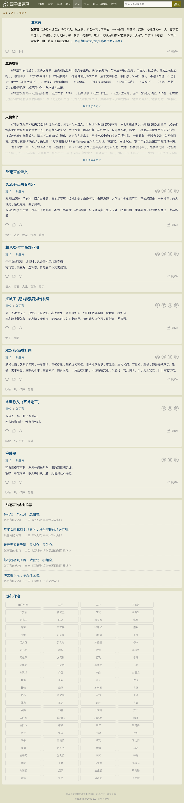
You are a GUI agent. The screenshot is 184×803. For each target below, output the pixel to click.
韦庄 (98, 725)
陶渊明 (23, 770)
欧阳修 (98, 619)
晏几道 (61, 642)
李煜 (135, 657)
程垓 (60, 650)
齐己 (60, 672)
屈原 (60, 770)
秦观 (135, 627)
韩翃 (135, 755)
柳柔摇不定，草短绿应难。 (23, 575)
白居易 (136, 672)
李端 (98, 747)
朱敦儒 (98, 642)
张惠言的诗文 (17, 172)
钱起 (98, 702)
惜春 (33, 235)
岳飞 (98, 657)
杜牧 (23, 687)
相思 (17, 338)
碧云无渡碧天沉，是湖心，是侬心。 (29, 545)
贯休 (135, 687)
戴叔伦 (61, 717)
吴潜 (23, 634)
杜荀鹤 (98, 710)
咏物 (42, 235)
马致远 (136, 604)
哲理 (33, 286)
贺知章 (98, 763)
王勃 (60, 763)
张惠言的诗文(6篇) (86, 41)
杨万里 (136, 612)
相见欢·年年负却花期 (22, 247)
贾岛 (23, 695)
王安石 (23, 612)
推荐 (41, 4)
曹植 (60, 778)
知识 (95, 4)
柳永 (135, 642)
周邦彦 (23, 650)
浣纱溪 (10, 453)
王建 (60, 702)
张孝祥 (98, 627)
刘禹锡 (23, 672)
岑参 (135, 702)
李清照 (136, 650)
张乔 (23, 732)
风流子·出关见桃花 (20, 184)
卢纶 (135, 732)
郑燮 (60, 604)
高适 (23, 747)
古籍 (86, 4)
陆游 (60, 619)
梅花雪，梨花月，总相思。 (23, 514)
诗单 (59, 4)
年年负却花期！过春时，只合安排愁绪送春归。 (38, 529)
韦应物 (61, 665)
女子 (8, 338)
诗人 (77, 4)
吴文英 (23, 642)
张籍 (60, 680)
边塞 (17, 235)
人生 (25, 286)
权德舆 (98, 717)
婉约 (8, 235)
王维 (135, 695)
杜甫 (23, 680)
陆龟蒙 (23, 665)
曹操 (23, 778)
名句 (68, 4)
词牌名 (104, 4)
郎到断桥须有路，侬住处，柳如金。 (29, 560)
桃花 (25, 235)
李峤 (23, 740)
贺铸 (98, 650)
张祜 (60, 725)
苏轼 (98, 612)
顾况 (98, 740)
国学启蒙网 (20, 4)
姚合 (98, 680)
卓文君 (136, 778)
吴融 (98, 732)
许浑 (135, 680)
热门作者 (13, 596)
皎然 (60, 687)
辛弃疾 (61, 627)
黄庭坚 (61, 612)
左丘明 (98, 770)
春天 (42, 286)
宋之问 (136, 740)
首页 (5, 12)
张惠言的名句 (12, 519)
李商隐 (98, 665)
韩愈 (23, 702)
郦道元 (136, 763)
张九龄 (61, 755)
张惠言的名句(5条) (110, 41)
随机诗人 (21, 51)
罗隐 (23, 710)
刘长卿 (98, 687)
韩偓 (135, 717)
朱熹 (135, 619)
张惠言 (23, 12)
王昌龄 (61, 740)
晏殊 (135, 634)
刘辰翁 (61, 634)
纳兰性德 (23, 604)
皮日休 (23, 725)
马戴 (23, 763)
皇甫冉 (136, 725)
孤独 (30, 389)
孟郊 (98, 695)
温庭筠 (61, 695)
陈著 (23, 627)
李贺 (98, 755)
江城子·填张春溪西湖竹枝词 (27, 299)
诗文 (50, 4)
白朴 (98, 604)
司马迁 (136, 770)
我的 (114, 4)
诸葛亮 (98, 778)
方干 (135, 710)
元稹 (135, 665)
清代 (8, 191)
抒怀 (22, 389)
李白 (98, 672)
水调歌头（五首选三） (23, 402)
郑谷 (60, 710)
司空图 (61, 747)
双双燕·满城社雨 (18, 350)
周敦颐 (23, 657)
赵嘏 (135, 747)
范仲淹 (98, 634)
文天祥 (61, 657)
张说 (60, 732)
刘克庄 (23, 619)
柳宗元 (23, 755)
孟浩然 (23, 717)
